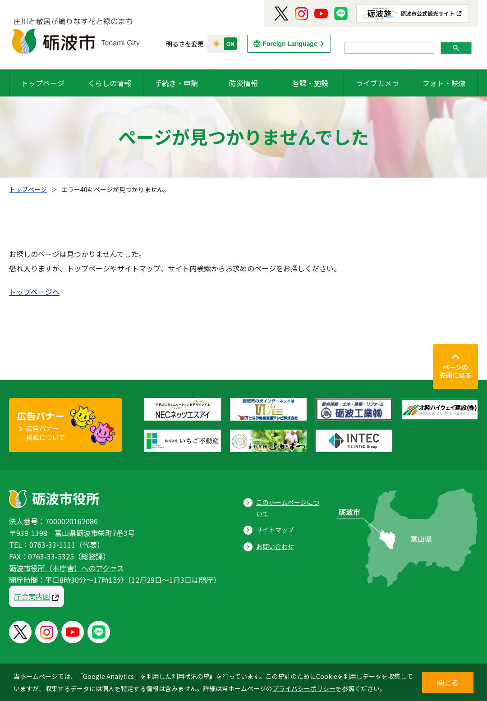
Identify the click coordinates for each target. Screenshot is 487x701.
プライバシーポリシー (303, 688)
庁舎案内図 (32, 596)
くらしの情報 (109, 83)
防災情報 (243, 83)
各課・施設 (310, 83)
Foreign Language (289, 43)
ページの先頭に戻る (455, 371)
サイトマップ (275, 529)
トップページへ (34, 291)
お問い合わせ (275, 546)
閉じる (448, 682)
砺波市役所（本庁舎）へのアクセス (66, 568)
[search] (388, 48)
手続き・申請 (176, 83)
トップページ (42, 83)
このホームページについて (287, 508)
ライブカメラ (377, 83)
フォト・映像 (444, 83)
